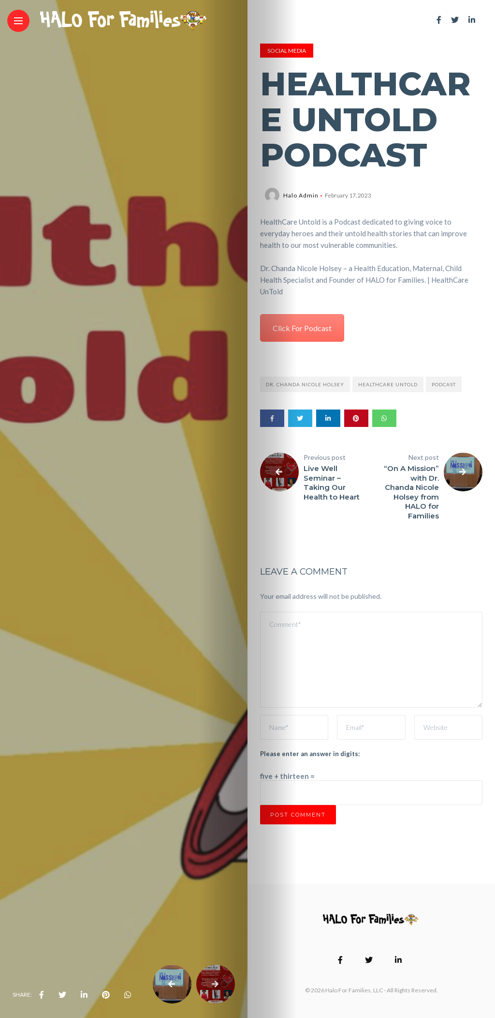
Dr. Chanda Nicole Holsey (305, 384)
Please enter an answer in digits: (310, 754)
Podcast (444, 384)
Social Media (286, 50)
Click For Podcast (302, 328)
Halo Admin (301, 195)
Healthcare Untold (388, 384)
